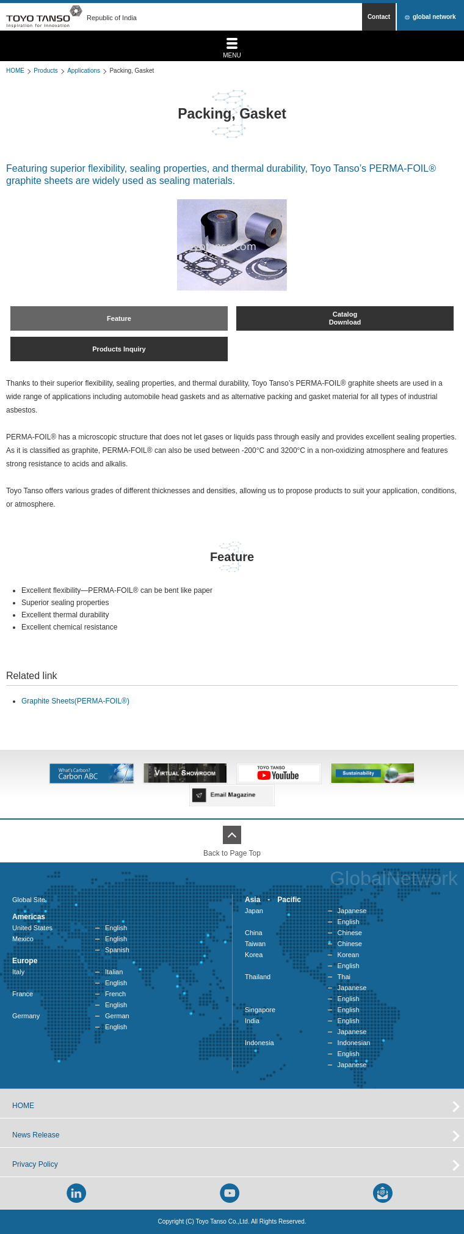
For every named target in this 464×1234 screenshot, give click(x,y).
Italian (114, 971)
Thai (344, 976)
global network (434, 16)
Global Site (28, 899)
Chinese (350, 932)
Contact (379, 16)
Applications (83, 70)
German (117, 1015)
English (116, 927)
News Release (35, 1135)
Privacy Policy (35, 1164)
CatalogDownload (345, 318)
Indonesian (354, 1042)
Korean (348, 954)
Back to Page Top (232, 853)
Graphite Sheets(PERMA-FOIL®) (75, 701)
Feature (119, 318)
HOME (15, 70)
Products (45, 70)
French (115, 993)
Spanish (117, 949)
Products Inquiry (118, 349)
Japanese (352, 910)
